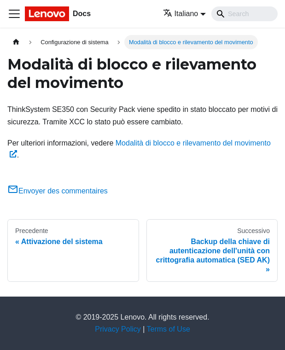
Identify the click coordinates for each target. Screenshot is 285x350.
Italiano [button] (180, 14)
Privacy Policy (118, 329)
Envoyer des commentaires (57, 191)
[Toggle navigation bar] (14, 14)
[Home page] (16, 42)
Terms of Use (168, 329)
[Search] (244, 13)
